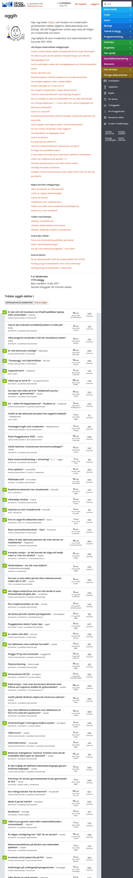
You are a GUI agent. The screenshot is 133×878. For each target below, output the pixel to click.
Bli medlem (81, 4)
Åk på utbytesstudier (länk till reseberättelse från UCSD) (58, 259)
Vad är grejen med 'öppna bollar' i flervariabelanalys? (57, 124)
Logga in (95, 4)
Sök (105, 4)
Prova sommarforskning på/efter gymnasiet (52, 240)
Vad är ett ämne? (39, 197)
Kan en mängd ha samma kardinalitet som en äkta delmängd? (62, 98)
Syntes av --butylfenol (44, 210)
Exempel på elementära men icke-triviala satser (54, 163)
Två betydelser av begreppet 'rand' (48, 133)
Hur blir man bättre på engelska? (47, 248)
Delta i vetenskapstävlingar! (44, 244)
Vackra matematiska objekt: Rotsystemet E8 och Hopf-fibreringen (63, 51)
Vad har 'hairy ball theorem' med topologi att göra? (56, 94)
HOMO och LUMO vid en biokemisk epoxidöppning (55, 206)
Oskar (51, 22)
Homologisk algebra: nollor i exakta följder (51, 81)
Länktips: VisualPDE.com (42, 221)
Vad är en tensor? (39, 137)
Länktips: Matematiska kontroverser (48, 225)
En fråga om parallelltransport (45, 150)
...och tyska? (69, 248)
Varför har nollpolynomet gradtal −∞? (49, 159)
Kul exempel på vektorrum (43, 141)
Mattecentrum (35, 6)
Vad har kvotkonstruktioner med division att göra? (55, 146)
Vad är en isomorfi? (40, 111)
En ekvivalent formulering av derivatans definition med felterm (61, 154)
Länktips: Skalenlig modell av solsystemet (51, 229)
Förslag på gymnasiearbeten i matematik (51, 268)
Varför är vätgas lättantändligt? (46, 193)
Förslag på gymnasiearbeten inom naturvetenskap (56, 263)
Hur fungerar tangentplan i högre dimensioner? (54, 90)
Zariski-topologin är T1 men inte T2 (47, 86)
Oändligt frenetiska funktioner (45, 167)
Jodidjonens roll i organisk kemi (46, 202)
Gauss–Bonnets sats (41, 73)
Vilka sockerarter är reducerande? (47, 189)
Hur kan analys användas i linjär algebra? (51, 129)
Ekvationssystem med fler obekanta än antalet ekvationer (59, 77)
